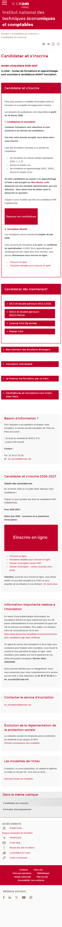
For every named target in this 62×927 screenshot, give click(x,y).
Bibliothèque (43, 873)
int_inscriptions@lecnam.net (17, 705)
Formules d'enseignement (17, 809)
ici (13, 199)
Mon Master (37, 182)
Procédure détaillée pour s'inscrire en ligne (30, 265)
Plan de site (42, 877)
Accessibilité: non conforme (31, 880)
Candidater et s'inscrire (24, 33)
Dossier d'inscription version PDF (25, 563)
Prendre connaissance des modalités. (22, 743)
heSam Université (22, 877)
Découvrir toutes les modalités (18, 779)
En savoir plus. (51, 584)
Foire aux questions (22, 873)
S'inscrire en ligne (18, 262)
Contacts (24, 870)
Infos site (38, 870)
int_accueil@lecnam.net (19, 459)
